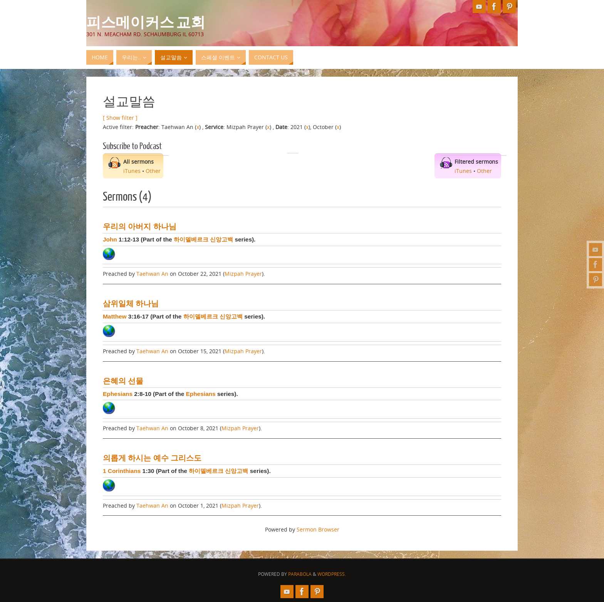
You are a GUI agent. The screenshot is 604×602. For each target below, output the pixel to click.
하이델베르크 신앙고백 (203, 239)
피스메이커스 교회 (145, 21)
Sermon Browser (318, 529)
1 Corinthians (122, 471)
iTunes (132, 170)
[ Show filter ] (120, 117)
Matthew (115, 316)
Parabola (300, 574)
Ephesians (118, 394)
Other (153, 170)
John (110, 239)
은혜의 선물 (123, 381)
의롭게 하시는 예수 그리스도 (152, 458)
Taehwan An (152, 273)
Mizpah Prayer (243, 273)
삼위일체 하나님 (131, 303)
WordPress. (331, 574)
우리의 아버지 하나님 (139, 226)
